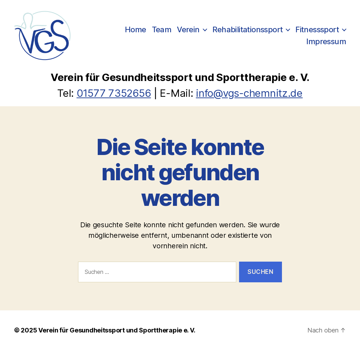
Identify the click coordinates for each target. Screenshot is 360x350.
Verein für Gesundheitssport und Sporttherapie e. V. (116, 330)
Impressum (326, 41)
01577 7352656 (114, 93)
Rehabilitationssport (247, 29)
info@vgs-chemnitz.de (249, 93)
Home (135, 29)
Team (162, 29)
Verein (188, 29)
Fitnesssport (317, 29)
